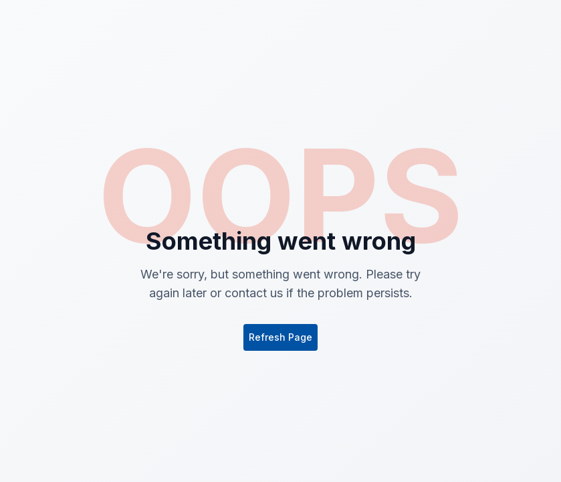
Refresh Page (280, 337)
